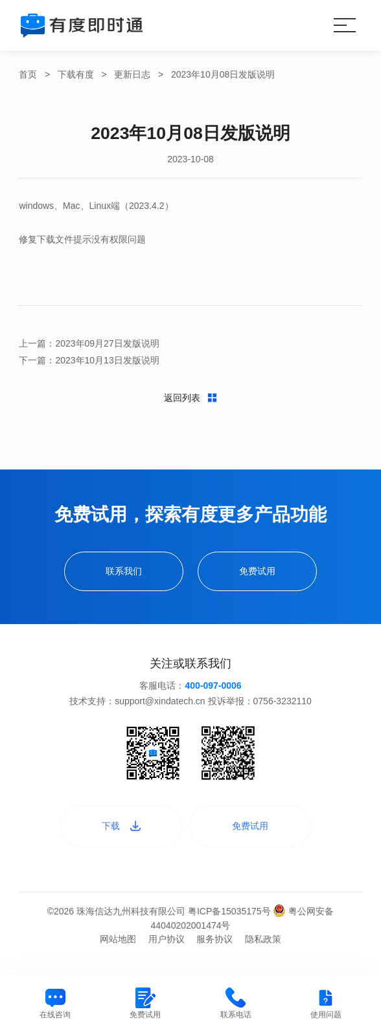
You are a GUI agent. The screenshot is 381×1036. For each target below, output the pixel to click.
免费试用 (259, 575)
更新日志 (132, 74)
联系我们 (122, 575)
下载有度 (76, 74)
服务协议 (214, 945)
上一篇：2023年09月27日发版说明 (89, 343)
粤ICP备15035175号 (230, 917)
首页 (28, 74)
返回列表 (191, 402)
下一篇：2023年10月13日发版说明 (89, 360)
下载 (119, 831)
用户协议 (166, 945)
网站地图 (118, 945)
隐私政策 (263, 945)
